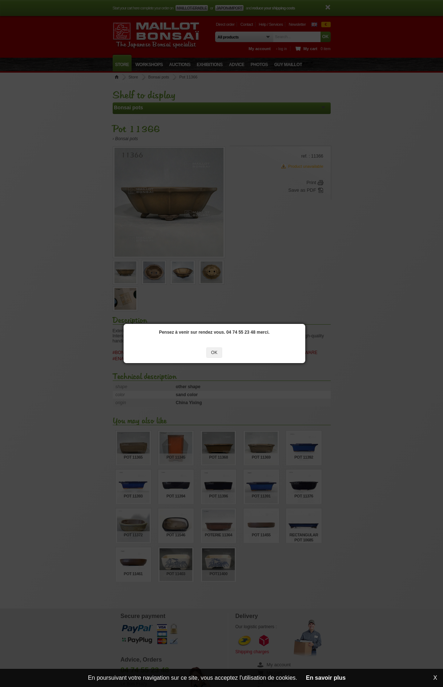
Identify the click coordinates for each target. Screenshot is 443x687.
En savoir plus (326, 678)
